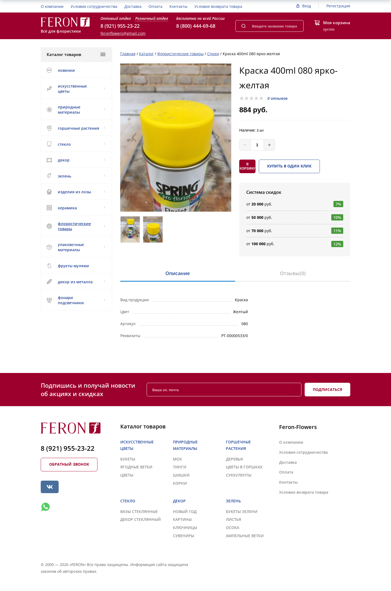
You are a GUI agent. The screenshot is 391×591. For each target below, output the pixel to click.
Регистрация (338, 5)
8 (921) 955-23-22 (120, 26)
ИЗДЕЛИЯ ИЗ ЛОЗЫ (75, 191)
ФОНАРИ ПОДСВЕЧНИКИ (75, 300)
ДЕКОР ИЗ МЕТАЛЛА (75, 281)
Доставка (132, 6)
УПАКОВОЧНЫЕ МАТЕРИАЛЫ (75, 247)
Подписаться (327, 389)
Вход (306, 5)
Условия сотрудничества (94, 6)
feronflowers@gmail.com (123, 33)
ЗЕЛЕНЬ (75, 176)
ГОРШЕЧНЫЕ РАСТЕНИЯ (75, 128)
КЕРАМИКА (75, 207)
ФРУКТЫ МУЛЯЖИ (67, 265)
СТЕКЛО (75, 144)
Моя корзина (336, 22)
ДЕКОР (75, 160)
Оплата (155, 6)
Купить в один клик (289, 166)
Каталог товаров (76, 54)
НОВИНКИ (60, 70)
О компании (52, 6)
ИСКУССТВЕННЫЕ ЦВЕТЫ (75, 88)
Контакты (178, 6)
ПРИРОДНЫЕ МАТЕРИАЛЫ (75, 109)
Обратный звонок (69, 464)
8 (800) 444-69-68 (195, 26)
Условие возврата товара (218, 6)
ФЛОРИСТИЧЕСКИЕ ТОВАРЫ (75, 226)
